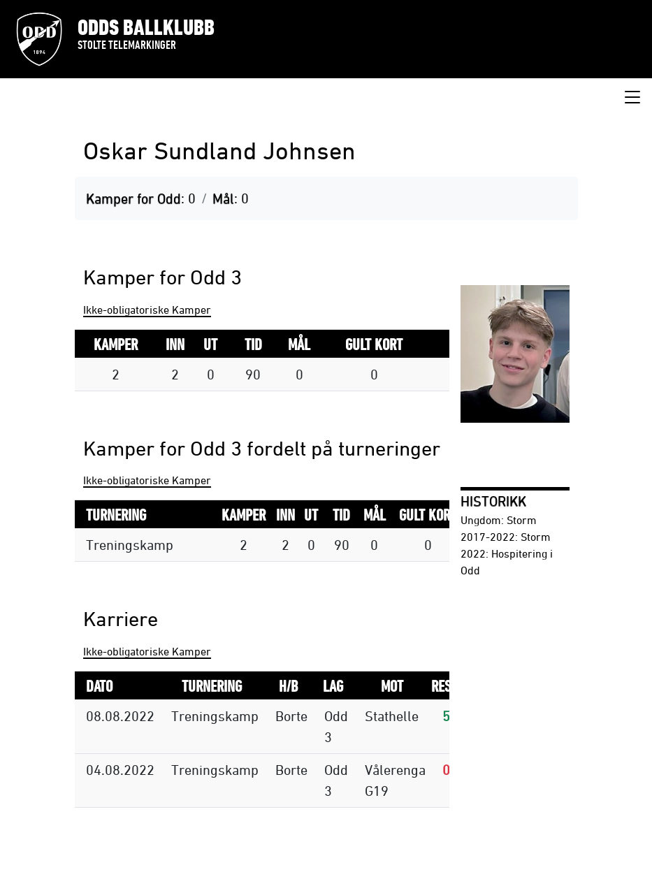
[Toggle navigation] (632, 98)
